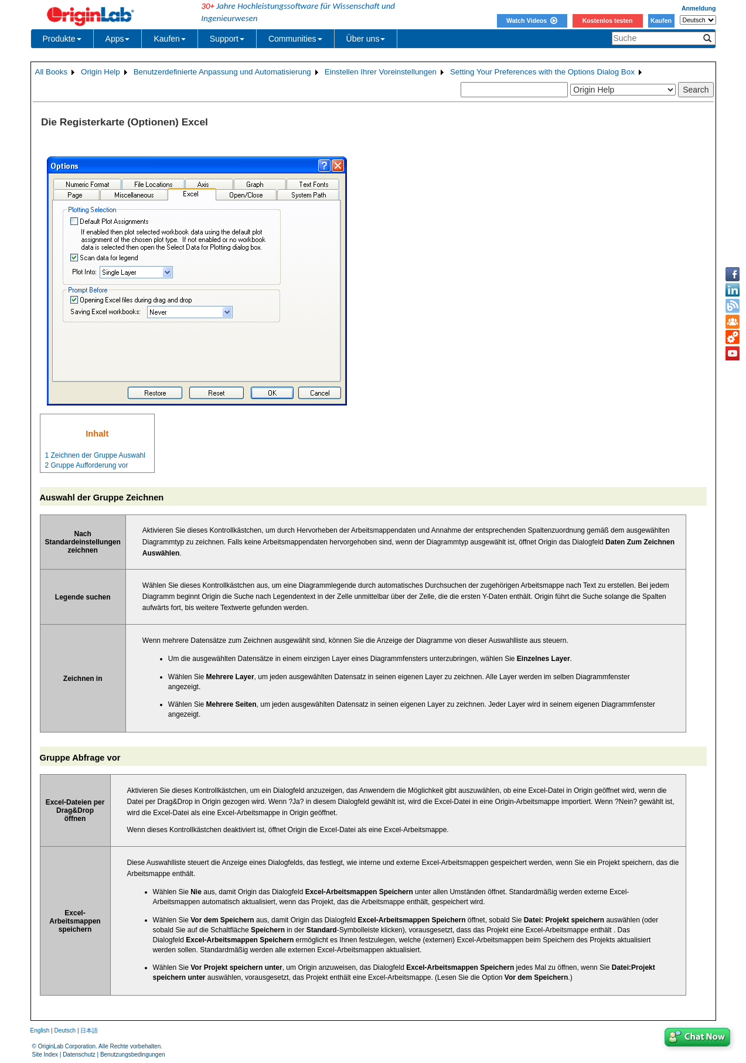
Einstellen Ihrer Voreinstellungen (381, 71)
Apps (117, 38)
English (40, 1030)
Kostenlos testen (608, 20)
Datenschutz (79, 1054)
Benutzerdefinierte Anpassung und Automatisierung (222, 71)
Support (227, 38)
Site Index (45, 1054)
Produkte (62, 38)
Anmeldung (699, 8)
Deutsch (65, 1030)
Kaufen (661, 20)
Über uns (366, 38)
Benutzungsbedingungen (132, 1054)
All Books (51, 71)
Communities (295, 38)
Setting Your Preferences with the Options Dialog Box (542, 71)
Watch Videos (531, 20)
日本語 (89, 1030)
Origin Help (100, 71)
